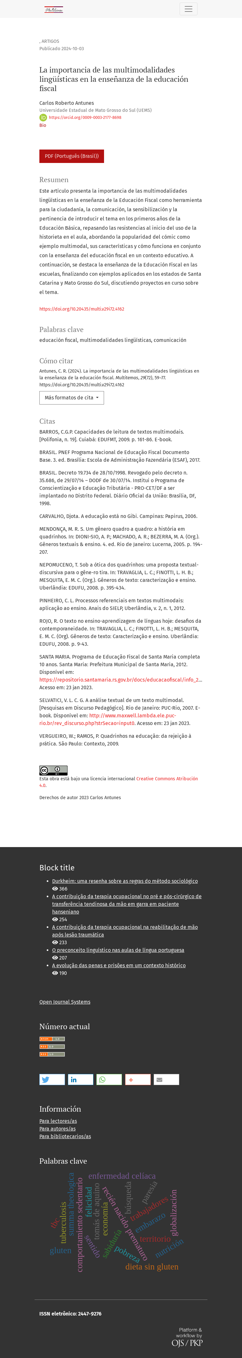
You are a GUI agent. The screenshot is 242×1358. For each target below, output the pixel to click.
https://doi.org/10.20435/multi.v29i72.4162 (81, 309)
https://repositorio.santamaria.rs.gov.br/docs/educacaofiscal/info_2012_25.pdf (131, 680)
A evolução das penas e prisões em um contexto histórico (119, 965)
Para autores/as (57, 1129)
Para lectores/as (58, 1121)
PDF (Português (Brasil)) (72, 156)
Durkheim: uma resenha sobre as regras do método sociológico (125, 881)
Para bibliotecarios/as (65, 1136)
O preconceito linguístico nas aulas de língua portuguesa (118, 950)
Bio (42, 125)
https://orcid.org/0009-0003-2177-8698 (80, 117)
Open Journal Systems (64, 1002)
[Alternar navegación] (189, 9)
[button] (52, 1079)
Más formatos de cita (70, 398)
